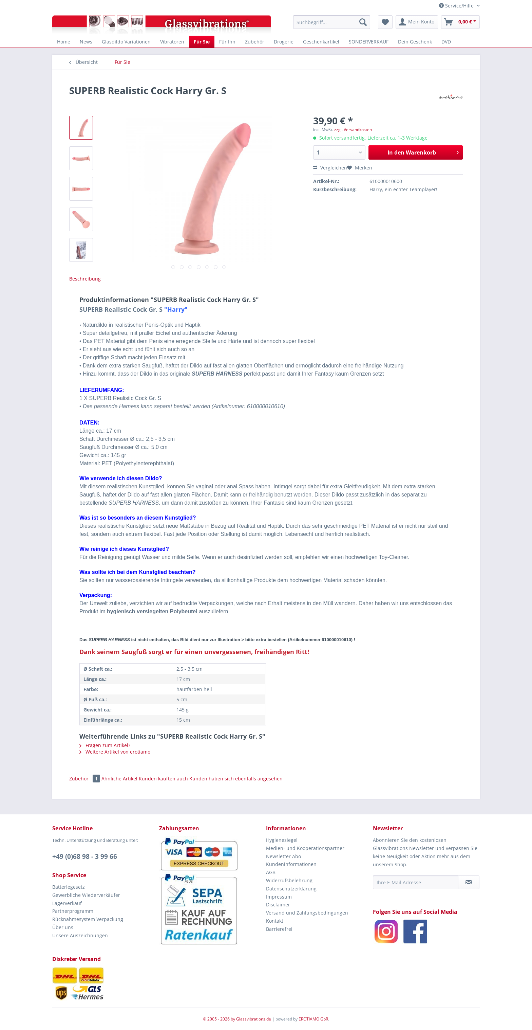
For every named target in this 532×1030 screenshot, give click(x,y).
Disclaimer (278, 904)
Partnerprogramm (72, 911)
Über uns (62, 927)
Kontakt (274, 921)
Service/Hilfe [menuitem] (457, 5)
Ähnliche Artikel (119, 778)
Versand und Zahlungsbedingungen (307, 912)
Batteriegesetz (68, 887)
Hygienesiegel (282, 840)
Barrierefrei (279, 929)
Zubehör (85, 778)
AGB (271, 872)
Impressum (279, 896)
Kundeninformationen (291, 864)
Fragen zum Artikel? (104, 745)
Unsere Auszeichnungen (80, 935)
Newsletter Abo (283, 856)
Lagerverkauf (67, 903)
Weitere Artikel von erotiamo (114, 751)
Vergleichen (330, 167)
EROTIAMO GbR (313, 1019)
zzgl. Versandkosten (353, 129)
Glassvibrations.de (253, 1019)
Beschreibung (85, 278)
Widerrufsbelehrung (289, 880)
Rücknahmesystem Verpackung (87, 919)
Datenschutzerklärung (291, 888)
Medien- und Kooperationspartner (305, 848)
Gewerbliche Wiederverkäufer (86, 895)
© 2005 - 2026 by (219, 1019)
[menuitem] (331, 22)
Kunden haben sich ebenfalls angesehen (236, 778)
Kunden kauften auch (163, 778)
